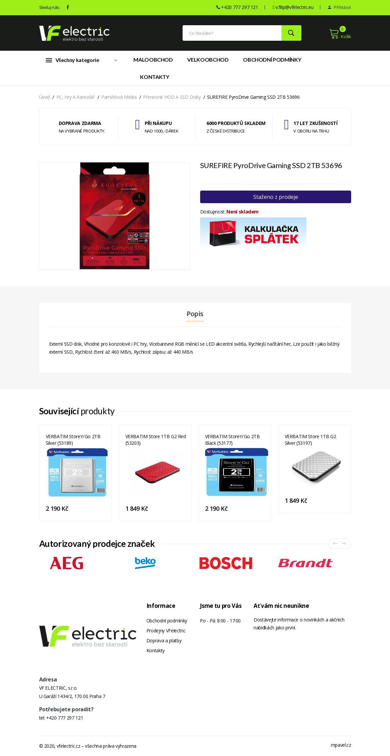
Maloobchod (153, 59)
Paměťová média (118, 97)
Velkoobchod (207, 59)
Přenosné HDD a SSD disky (172, 97)
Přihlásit (339, 7)
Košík (340, 33)
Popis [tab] (195, 314)
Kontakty (154, 77)
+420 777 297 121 (64, 718)
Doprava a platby (163, 640)
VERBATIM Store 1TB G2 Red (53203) (155, 439)
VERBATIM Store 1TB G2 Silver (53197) (310, 439)
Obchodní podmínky (272, 59)
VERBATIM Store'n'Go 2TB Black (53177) (232, 439)
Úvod (44, 97)
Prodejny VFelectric (165, 630)
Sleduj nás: (49, 7)
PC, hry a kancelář (75, 97)
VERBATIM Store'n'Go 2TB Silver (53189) (73, 439)
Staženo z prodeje (275, 197)
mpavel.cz (341, 745)
